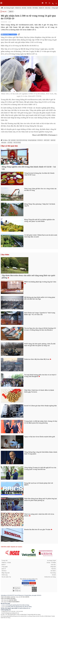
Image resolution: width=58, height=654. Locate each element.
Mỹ (9, 140)
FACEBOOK (25, 617)
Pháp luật (53, 601)
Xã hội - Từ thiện (32, 8)
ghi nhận (13, 140)
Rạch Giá (53, 140)
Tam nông (53, 607)
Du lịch (54, 609)
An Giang (10, 142)
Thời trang (5, 609)
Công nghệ (4, 601)
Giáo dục (47, 8)
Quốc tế (11, 11)
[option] (12, 587)
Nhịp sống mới (5, 607)
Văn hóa (53, 603)
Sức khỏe (53, 605)
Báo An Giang (17, 142)
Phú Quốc (3, 142)
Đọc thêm (5, 272)
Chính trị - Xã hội (20, 8)
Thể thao (4, 605)
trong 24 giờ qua (32, 140)
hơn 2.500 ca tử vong (22, 140)
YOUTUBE (32, 617)
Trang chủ (4, 11)
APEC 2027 (46, 140)
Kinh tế (41, 8)
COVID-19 (40, 140)
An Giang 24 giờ (9, 8)
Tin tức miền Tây (6, 611)
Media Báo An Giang (50, 611)
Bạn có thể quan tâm (10, 146)
